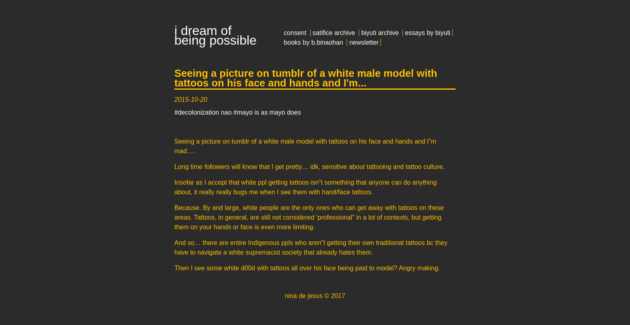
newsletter (363, 42)
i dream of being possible (215, 35)
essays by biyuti (427, 32)
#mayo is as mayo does (267, 112)
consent (295, 32)
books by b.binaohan (313, 42)
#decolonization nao (202, 112)
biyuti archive (380, 32)
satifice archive (334, 32)
